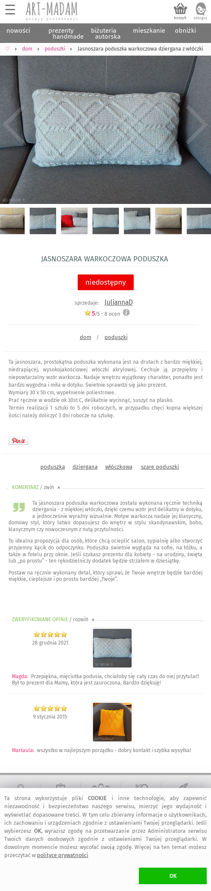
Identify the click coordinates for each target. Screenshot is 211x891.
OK (173, 876)
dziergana (85, 467)
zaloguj (200, 17)
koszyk (180, 17)
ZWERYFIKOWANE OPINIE (54, 619)
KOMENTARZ (37, 487)
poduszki (116, 337)
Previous (14, 125)
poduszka (52, 467)
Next (197, 125)
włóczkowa (118, 467)
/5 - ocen (102, 313)
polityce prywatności (62, 855)
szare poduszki (160, 467)
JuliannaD (118, 302)
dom (85, 337)
